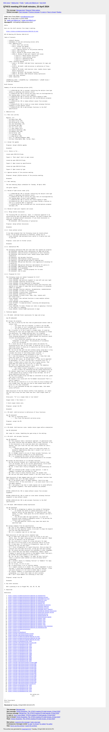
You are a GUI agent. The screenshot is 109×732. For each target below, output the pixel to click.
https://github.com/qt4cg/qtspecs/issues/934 (22, 667)
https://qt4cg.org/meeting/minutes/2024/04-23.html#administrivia (28, 599)
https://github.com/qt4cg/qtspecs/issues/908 (22, 670)
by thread (36, 724)
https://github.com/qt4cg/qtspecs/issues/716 (22, 674)
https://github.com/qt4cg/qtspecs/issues (21, 633)
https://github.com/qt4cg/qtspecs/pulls (20, 635)
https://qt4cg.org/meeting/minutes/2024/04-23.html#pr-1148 (26, 621)
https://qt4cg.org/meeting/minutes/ (19, 629)
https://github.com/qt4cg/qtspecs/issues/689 (22, 676)
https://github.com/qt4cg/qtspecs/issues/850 (22, 673)
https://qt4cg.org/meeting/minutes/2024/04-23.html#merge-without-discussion (32, 611)
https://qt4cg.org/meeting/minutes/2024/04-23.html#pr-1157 (26, 620)
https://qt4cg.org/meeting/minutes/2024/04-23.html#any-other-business (30, 626)
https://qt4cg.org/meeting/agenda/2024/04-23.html (24, 636)
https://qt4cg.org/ (14, 630)
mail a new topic (35, 722)
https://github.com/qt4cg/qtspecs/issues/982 (22, 664)
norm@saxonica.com (27, 16)
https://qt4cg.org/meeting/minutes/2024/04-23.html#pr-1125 (26, 624)
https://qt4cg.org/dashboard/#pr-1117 (20, 652)
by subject (43, 724)
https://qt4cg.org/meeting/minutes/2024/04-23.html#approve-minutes (29, 605)
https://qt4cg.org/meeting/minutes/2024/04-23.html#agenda (26, 602)
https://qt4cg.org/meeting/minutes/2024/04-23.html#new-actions (28, 597)
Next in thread (51, 12)
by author (49, 724)
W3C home (6, 3)
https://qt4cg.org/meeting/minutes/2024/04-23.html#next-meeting (28, 606)
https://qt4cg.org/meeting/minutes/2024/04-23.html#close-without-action (31, 612)
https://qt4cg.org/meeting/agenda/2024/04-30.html (24, 640)
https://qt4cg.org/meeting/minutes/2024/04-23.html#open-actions (28, 608)
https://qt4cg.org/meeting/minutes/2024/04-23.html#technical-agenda (29, 617)
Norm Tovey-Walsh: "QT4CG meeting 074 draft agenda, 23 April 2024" (35, 715)
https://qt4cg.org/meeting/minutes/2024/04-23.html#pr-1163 (26, 618)
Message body (20, 10)
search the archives (31, 726)
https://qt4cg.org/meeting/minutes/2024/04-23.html (22, 31)
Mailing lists (15, 3)
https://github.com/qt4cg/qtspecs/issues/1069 (22, 662)
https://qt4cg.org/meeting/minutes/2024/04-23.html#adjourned (27, 627)
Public (22, 3)
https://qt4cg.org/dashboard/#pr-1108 (20, 653)
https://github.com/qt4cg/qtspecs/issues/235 (22, 643)
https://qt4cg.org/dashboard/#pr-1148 (20, 647)
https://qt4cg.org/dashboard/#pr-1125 (20, 650)
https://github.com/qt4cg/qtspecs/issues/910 (22, 668)
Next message (23, 12)
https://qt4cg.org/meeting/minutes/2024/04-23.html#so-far (26, 603)
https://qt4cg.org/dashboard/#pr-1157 (20, 646)
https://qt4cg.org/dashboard (17, 632)
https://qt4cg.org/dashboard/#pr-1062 (20, 659)
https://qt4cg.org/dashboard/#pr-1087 (20, 656)
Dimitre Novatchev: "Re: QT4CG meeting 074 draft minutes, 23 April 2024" (38, 711)
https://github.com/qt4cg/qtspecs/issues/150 (22, 682)
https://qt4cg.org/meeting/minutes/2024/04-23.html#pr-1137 (26, 623)
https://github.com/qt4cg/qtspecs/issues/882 (22, 671)
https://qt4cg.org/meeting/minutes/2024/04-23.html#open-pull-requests (30, 609)
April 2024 (43, 3)
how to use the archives (17, 726)
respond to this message (22, 722)
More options (36, 10)
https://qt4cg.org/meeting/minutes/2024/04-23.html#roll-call (27, 600)
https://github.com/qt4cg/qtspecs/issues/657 (22, 678)
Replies (59, 12)
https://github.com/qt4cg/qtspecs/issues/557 (22, 681)
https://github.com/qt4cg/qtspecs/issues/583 (22, 679)
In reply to (43, 12)
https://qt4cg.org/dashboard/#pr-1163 (20, 644)
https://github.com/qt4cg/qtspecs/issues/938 (22, 665)
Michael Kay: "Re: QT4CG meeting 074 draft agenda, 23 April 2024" (39, 713)
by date (30, 724)
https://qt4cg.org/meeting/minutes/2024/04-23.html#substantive (28, 614)
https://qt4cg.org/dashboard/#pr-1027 (20, 661)
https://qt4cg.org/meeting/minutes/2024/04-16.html (24, 638)
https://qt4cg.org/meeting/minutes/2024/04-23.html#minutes (26, 596)
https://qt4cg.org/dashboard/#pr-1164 (20, 641)
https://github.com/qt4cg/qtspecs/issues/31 (22, 684)
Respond (28, 10)
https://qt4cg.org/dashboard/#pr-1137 (20, 649)
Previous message (34, 12)
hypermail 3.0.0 (26, 729)
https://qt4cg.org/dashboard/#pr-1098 (20, 655)
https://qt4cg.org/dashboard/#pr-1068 (20, 658)
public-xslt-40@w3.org (31, 3)
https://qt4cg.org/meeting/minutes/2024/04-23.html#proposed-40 (28, 615)
